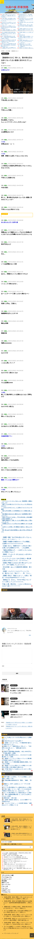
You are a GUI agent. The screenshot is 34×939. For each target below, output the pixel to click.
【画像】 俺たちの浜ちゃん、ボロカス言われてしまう (15, 864)
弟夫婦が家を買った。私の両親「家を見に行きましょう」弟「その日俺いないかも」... (25, 15)
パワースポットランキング (10, 933)
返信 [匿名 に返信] (30, 635)
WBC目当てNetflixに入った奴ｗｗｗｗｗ (12, 859)
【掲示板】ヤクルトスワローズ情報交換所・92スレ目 (15, 857)
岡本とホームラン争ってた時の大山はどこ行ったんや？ (15, 861)
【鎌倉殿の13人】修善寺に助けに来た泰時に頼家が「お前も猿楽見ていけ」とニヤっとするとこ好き (21, 691)
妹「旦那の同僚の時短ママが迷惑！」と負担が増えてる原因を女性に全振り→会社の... (8, 37)
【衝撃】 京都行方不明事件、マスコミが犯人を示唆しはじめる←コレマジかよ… (25, 37)
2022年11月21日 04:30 (12, 628)
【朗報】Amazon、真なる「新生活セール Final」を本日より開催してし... (25, 26)
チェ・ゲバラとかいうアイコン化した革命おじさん (14, 865)
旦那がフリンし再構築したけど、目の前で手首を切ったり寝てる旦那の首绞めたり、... (8, 27)
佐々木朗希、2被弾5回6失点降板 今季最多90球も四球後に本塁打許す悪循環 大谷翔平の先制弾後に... (16, 853)
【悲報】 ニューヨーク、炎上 (10, 862)
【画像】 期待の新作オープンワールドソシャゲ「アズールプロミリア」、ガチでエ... (25, 41)
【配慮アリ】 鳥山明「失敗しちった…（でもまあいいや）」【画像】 (25, 48)
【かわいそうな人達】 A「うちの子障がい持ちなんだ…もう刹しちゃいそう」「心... (8, 23)
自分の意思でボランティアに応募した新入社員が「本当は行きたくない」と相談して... (25, 19)
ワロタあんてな (6, 892)
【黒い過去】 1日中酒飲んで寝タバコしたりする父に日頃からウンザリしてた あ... (8, 19)
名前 (3, 666)
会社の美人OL (22, 34)
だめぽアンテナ (6, 890)
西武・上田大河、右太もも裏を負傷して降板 (13, 855)
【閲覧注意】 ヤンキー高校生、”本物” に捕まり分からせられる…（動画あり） (25, 45)
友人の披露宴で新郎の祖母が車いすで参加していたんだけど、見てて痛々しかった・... (8, 33)
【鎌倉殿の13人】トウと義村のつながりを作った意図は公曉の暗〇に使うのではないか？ (21, 704)
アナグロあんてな (7, 877)
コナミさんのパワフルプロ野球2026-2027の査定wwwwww (16, 858)
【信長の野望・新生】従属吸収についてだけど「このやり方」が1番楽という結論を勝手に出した (21, 828)
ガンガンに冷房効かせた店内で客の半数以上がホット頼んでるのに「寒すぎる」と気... (8, 41)
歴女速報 (4, 881)
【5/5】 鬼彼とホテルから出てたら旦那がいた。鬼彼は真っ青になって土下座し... (8, 15)
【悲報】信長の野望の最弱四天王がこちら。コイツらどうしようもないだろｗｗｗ (21, 835)
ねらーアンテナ (6, 884)
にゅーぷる (5, 886)
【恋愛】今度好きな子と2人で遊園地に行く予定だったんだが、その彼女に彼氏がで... (25, 30)
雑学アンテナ (5, 882)
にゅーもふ (5, 888)
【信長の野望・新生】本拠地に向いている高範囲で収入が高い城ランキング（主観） (21, 820)
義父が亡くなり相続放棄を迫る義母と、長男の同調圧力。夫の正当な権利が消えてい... (8, 45)
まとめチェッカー (7, 879)
